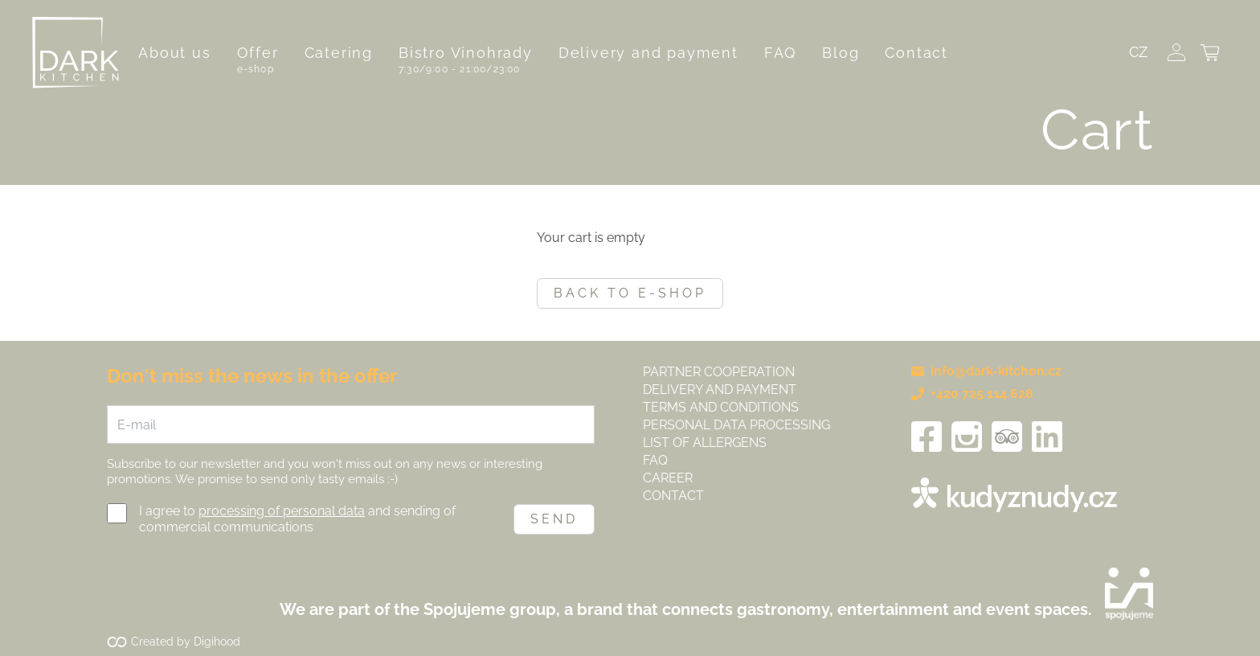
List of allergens (705, 442)
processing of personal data (281, 511)
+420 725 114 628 (972, 393)
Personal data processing (736, 425)
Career (668, 478)
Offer (258, 52)
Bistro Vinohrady (466, 52)
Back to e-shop (630, 293)
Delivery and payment (648, 52)
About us (174, 52)
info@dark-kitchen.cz (986, 371)
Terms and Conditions (721, 407)
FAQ (780, 52)
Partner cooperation (719, 371)
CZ (1138, 51)
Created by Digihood (185, 641)
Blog (840, 52)
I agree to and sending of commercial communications (297, 519)
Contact (916, 52)
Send (554, 519)
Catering (339, 52)
